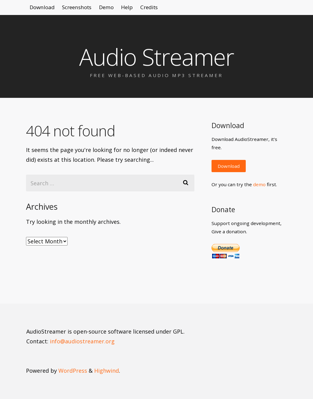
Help (150, 9)
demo (259, 184)
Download (45, 9)
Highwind (106, 370)
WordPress (72, 370)
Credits (177, 9)
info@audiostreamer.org (82, 341)
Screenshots (87, 9)
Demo (123, 9)
